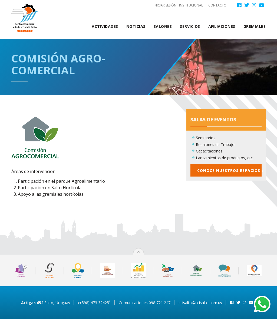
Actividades (105, 26)
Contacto (217, 5)
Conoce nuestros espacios (229, 173)
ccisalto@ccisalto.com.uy (200, 302)
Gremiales (254, 26)
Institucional (191, 5)
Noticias (136, 26)
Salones (163, 26)
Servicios (190, 26)
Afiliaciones (221, 26)
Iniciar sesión (165, 5)
